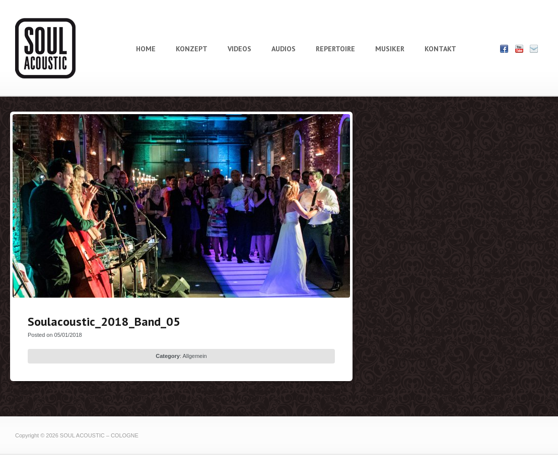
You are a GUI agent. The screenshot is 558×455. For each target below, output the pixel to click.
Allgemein (194, 356)
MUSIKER (389, 48)
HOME (146, 48)
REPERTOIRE (335, 48)
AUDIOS (283, 48)
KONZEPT (191, 48)
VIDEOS (239, 48)
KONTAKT (440, 48)
